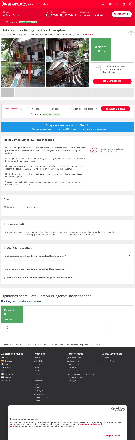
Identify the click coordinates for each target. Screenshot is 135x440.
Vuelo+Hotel (39, 374)
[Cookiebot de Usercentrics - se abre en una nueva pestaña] (113, 399)
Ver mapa (88, 34)
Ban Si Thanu (59, 344)
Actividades (38, 361)
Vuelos (37, 364)
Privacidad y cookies (75, 377)
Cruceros (37, 384)
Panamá (8, 367)
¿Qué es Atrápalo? (75, 357)
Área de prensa (73, 364)
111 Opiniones (103, 51)
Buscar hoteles (122, 14)
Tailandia (35, 344)
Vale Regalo (38, 390)
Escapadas (38, 381)
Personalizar (67, 434)
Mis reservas (105, 358)
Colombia (8, 361)
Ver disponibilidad (115, 108)
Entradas (37, 357)
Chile (6, 357)
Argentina (8, 377)
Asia (27, 344)
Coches (37, 387)
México (7, 381)
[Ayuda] (123, 4)
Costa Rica (9, 371)
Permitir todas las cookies (105, 434)
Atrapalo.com (8, 344)
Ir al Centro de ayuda (109, 361)
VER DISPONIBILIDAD (112, 81)
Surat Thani (46, 344)
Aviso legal (72, 381)
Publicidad (72, 367)
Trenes (37, 367)
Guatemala (9, 374)
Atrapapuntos (39, 394)
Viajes (36, 377)
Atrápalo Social (73, 361)
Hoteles (19, 344)
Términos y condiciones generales (81, 374)
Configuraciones (112, 426)
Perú (6, 364)
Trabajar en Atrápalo (75, 371)
